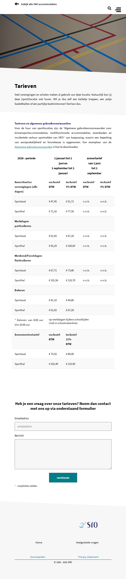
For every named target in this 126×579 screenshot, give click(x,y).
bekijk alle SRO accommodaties (39, 4)
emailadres (22, 418)
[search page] (109, 8)
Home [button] (38, 542)
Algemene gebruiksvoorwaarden (33, 147)
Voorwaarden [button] (37, 557)
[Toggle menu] (117, 10)
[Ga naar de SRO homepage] (88, 525)
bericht (19, 435)
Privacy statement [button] (88, 557)
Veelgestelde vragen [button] (87, 542)
